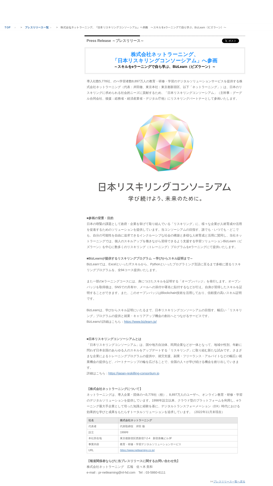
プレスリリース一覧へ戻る (229, 481)
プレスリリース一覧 (37, 27)
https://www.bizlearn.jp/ (140, 321)
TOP (7, 27)
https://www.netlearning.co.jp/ (137, 450)
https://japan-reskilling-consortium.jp (133, 373)
